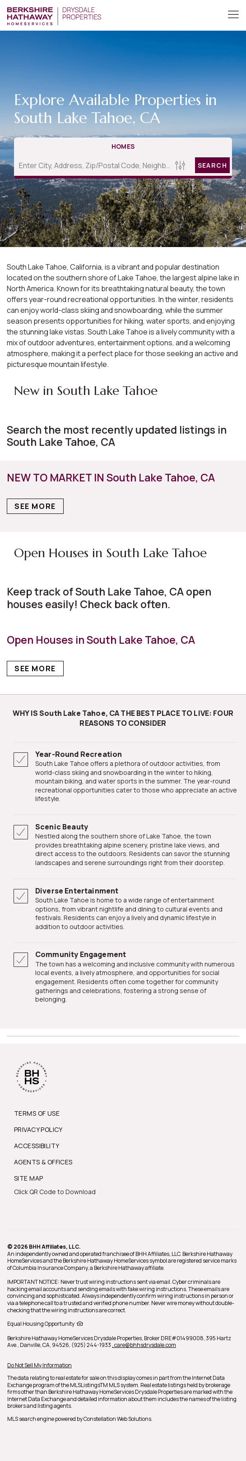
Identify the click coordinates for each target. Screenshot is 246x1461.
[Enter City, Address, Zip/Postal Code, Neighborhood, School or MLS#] (93, 165)
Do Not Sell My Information (39, 1365)
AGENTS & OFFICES (43, 1162)
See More (35, 506)
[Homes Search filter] (180, 165)
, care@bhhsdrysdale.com (144, 1345)
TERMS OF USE (37, 1113)
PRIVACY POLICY (38, 1129)
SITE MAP (28, 1178)
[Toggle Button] (233, 15)
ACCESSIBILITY (36, 1145)
